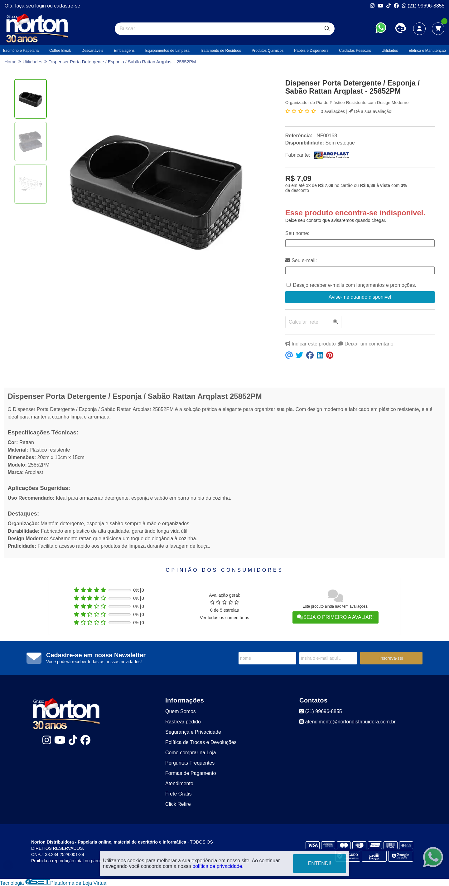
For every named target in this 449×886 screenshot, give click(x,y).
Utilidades (390, 50)
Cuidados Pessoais (355, 50)
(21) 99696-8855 (423, 5)
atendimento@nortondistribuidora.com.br (347, 721)
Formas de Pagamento (190, 773)
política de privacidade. (218, 866)
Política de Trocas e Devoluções (201, 742)
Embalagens (124, 50)
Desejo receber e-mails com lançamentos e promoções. (354, 285)
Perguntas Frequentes (190, 763)
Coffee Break (60, 50)
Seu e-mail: (301, 260)
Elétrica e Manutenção (427, 50)
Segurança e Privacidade (193, 732)
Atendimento (179, 783)
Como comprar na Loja (190, 752)
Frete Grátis (178, 793)
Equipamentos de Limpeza (167, 50)
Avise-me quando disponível (360, 297)
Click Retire (178, 804)
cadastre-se (67, 5)
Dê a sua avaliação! (371, 111)
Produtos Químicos (267, 50)
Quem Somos (180, 711)
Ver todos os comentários (224, 617)
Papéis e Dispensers (311, 50)
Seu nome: (297, 233)
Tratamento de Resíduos (220, 50)
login (41, 5)
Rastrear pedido (183, 721)
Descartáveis (92, 50)
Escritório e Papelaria (21, 50)
